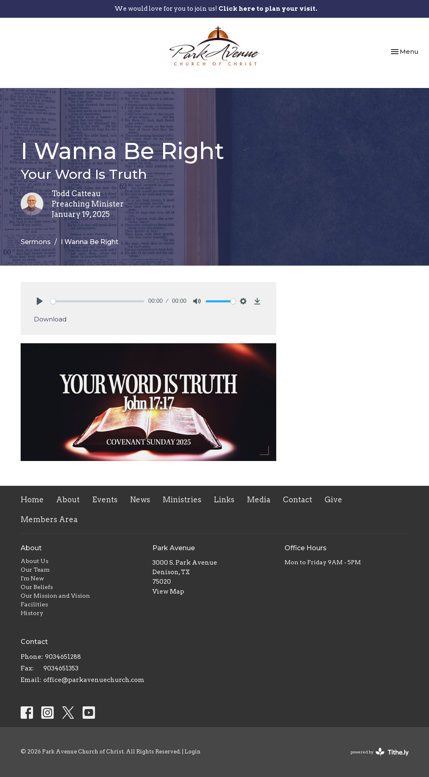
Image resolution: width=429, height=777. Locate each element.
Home (32, 499)
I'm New (32, 578)
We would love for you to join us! (215, 8)
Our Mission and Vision (55, 595)
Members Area (49, 519)
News (140, 499)
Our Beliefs (37, 587)
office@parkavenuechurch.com (94, 680)
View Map (168, 591)
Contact (297, 499)
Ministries (182, 499)
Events (105, 499)
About (68, 499)
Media (258, 499)
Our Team (35, 569)
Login (193, 751)
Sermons (36, 242)
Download (50, 319)
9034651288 (63, 657)
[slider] (97, 301)
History (32, 613)
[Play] (39, 301)
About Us (34, 561)
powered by (380, 752)
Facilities (34, 604)
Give (333, 499)
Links (224, 499)
